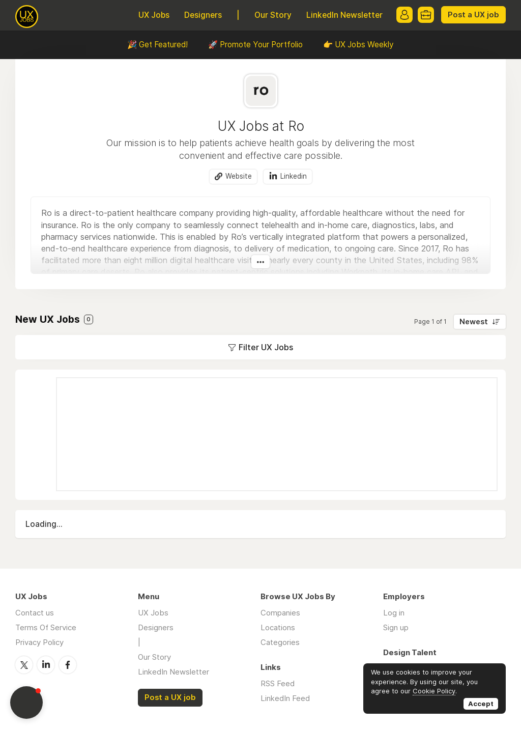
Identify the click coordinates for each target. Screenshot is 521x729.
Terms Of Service (45, 627)
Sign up (396, 627)
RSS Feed (277, 683)
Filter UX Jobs (266, 347)
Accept (481, 703)
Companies (280, 613)
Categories (280, 642)
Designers (203, 15)
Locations (277, 627)
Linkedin (293, 176)
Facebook (67, 665)
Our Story (273, 15)
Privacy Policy (39, 642)
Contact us (34, 613)
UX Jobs (153, 15)
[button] (26, 702)
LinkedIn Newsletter (344, 15)
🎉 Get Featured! (157, 44)
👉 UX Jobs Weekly (358, 44)
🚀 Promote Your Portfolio (255, 44)
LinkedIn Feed (285, 698)
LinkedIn (45, 665)
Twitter (24, 665)
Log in (393, 613)
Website (238, 176)
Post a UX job (473, 14)
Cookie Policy (434, 691)
